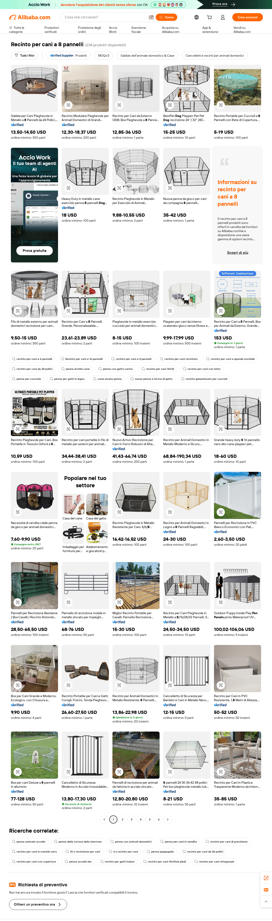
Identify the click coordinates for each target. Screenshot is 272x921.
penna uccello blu (78, 861)
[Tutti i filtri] (24, 55)
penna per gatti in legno (67, 379)
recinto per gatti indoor (117, 861)
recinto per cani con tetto (202, 369)
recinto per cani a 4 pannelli (131, 359)
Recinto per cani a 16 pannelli (82, 359)
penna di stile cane (75, 369)
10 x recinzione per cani (83, 851)
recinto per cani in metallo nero (34, 851)
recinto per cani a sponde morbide (230, 359)
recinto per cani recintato (179, 359)
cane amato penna (107, 379)
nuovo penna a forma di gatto (151, 379)
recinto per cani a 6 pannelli (32, 359)
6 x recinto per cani (123, 851)
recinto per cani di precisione (227, 841)
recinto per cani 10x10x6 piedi (164, 861)
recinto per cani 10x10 (157, 369)
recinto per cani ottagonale (214, 861)
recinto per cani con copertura (34, 861)
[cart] (210, 18)
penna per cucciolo (26, 379)
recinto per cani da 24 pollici (32, 369)
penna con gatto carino (115, 369)
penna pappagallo (160, 851)
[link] (266, 878)
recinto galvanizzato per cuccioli (204, 379)
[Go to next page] (168, 819)
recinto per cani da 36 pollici (202, 851)
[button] (68, 105)
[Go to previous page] (104, 819)
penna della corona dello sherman (78, 841)
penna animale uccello (28, 841)
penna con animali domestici (131, 841)
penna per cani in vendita (178, 841)
